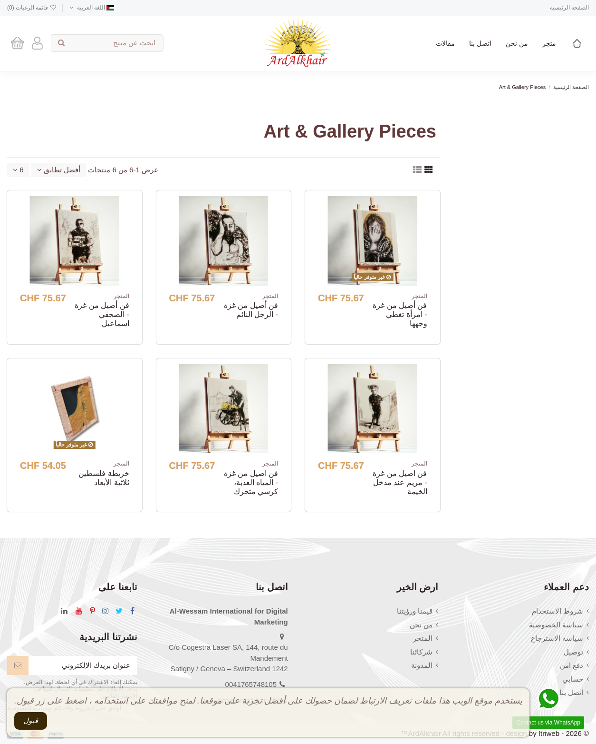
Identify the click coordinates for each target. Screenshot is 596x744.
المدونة (422, 665)
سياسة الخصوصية (556, 625)
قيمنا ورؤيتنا (415, 611)
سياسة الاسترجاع (557, 638)
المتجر (423, 638)
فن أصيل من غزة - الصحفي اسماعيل (102, 314)
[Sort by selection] (58, 170)
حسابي (572, 679)
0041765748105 (251, 684)
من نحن (421, 625)
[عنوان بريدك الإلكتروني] (83, 665)
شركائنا (421, 652)
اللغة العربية (91, 7)
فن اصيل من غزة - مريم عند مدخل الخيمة (400, 482)
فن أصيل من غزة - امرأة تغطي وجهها (400, 314)
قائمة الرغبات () (32, 7)
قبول (30, 720)
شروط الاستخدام (557, 611)
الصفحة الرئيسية (569, 7)
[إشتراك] (18, 665)
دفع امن (571, 665)
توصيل (573, 652)
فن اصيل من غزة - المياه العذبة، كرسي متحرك (251, 482)
